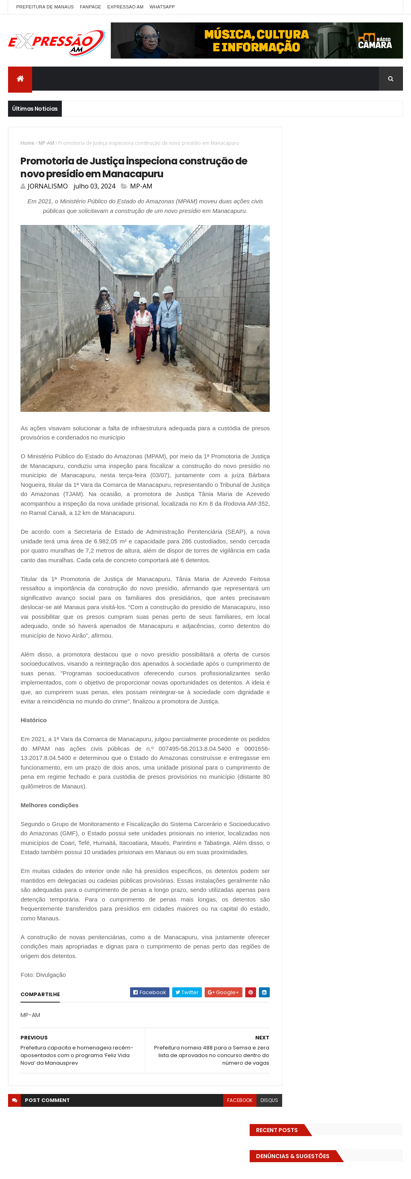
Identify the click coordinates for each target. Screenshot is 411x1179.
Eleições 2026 (378, 361)
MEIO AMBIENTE (302, 459)
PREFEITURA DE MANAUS (45, 6)
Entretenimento (363, 375)
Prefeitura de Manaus (331, 487)
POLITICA (347, 473)
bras (385, 305)
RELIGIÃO (378, 487)
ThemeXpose (113, 1168)
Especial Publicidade (309, 389)
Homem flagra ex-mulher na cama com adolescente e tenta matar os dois (355, 754)
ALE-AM (293, 305)
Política (377, 473)
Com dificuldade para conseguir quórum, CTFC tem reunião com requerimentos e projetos (357, 644)
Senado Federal (355, 501)
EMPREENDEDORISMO (309, 375)
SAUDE (292, 501)
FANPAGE (90, 6)
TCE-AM (338, 516)
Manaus (341, 445)
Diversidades (338, 347)
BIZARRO (359, 305)
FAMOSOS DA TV (304, 403)
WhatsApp (162, 6)
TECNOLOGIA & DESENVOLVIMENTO (326, 530)
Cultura (322, 333)
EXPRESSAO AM (125, 6)
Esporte (353, 389)
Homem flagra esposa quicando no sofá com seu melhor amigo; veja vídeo (353, 589)
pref (290, 487)
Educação (297, 361)
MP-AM (46, 143)
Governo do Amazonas (358, 417)
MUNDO (366, 459)
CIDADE (385, 319)
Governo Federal (305, 431)
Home (27, 143)
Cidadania (353, 319)
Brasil (291, 319)
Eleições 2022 (335, 361)
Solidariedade (301, 516)
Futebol (343, 403)
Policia (292, 473)
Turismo (325, 544)
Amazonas (325, 305)
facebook (225, 1117)
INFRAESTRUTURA (355, 431)
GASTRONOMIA (302, 417)
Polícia (318, 473)
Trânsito (295, 544)
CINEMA (294, 333)
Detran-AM (298, 347)
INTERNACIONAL (303, 445)
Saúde (318, 501)
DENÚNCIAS (355, 333)
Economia (376, 347)
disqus (254, 1117)
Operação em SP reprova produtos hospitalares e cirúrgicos (351, 704)
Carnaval (319, 319)
